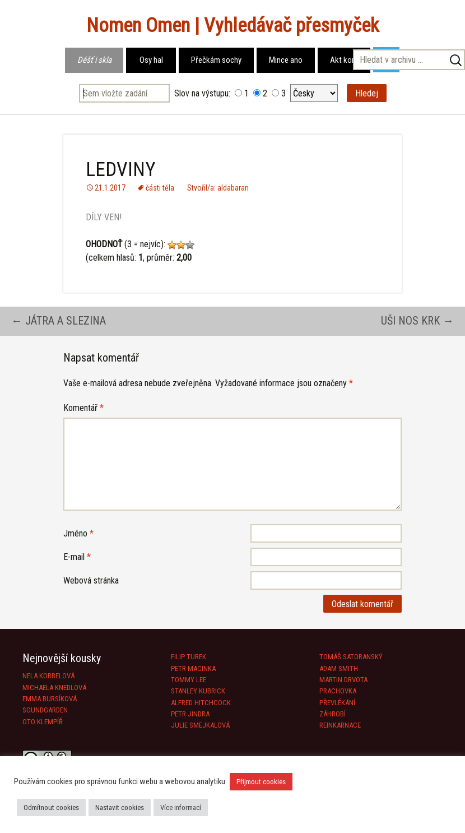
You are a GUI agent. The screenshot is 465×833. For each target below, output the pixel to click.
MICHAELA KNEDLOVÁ (54, 687)
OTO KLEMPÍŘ (42, 722)
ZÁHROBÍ (332, 714)
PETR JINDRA (190, 714)
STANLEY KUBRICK (198, 691)
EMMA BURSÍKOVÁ (49, 699)
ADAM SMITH (338, 668)
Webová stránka (91, 580)
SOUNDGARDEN (45, 710)
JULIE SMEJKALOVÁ (200, 725)
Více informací (180, 807)
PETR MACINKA (193, 668)
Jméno (78, 533)
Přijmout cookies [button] (261, 782)
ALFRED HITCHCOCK (201, 702)
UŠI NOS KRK (417, 320)
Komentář (83, 407)
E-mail (77, 557)
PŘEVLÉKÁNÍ (337, 702)
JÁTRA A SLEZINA (58, 320)
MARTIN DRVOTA (343, 679)
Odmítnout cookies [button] (51, 807)
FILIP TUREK (188, 656)
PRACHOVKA (337, 691)
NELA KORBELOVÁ (48, 676)
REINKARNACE (340, 725)
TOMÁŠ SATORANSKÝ (351, 656)
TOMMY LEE (188, 679)
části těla (160, 187)
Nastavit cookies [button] (119, 807)
